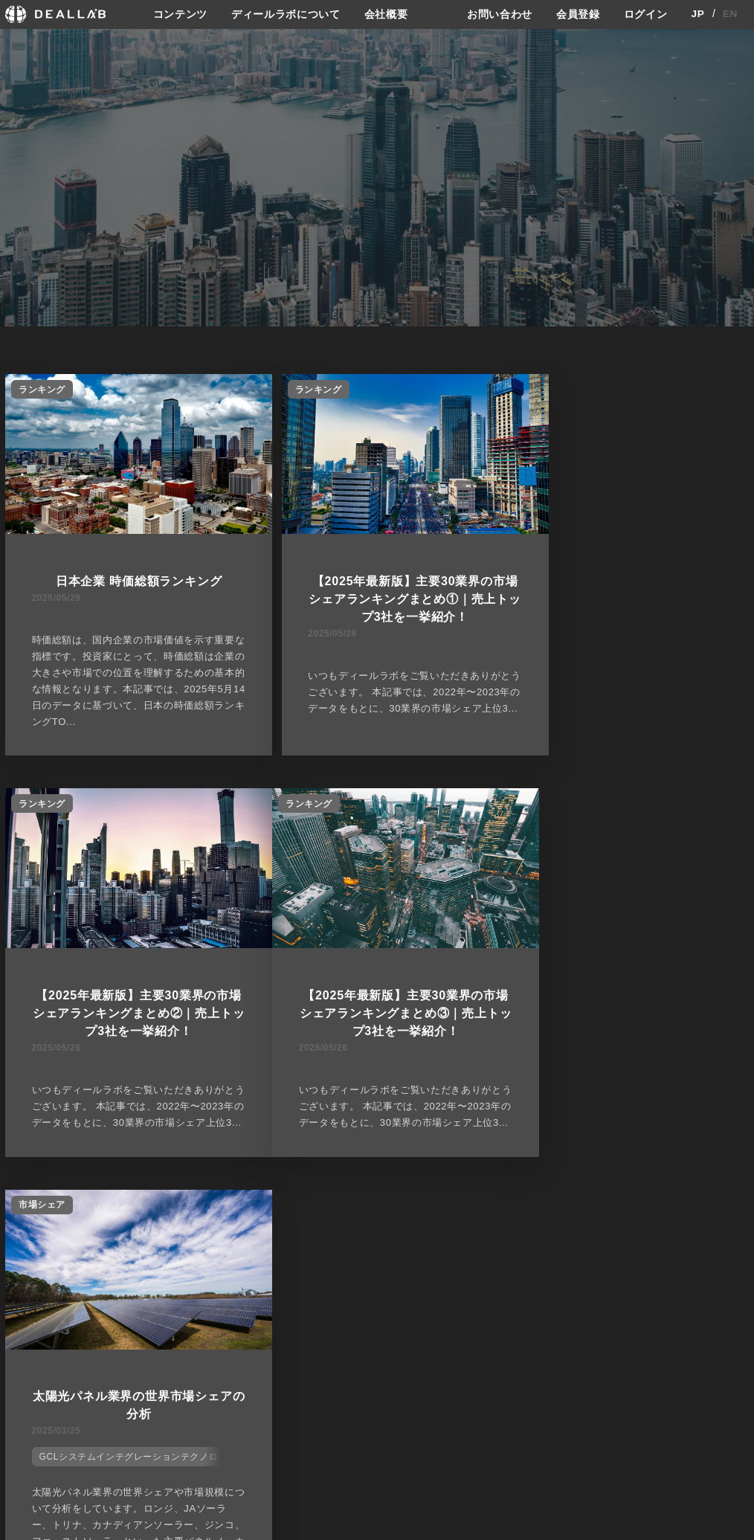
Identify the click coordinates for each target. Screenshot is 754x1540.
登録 (629, 1352)
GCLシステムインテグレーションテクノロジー (387, 1063)
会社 (391, 1352)
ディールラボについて (286, 14)
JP (698, 14)
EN (730, 14)
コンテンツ (179, 14)
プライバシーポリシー (549, 1378)
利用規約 (520, 1407)
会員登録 (578, 14)
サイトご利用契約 (533, 1352)
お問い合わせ (499, 14)
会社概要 (386, 14)
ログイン (646, 14)
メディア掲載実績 (420, 1407)
